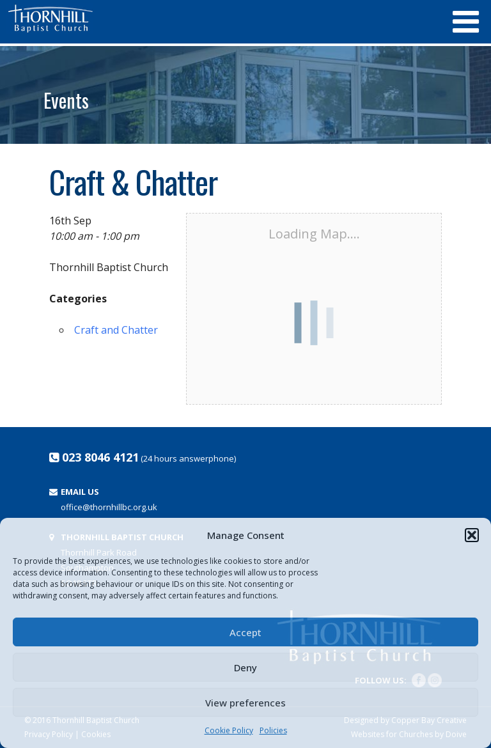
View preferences (245, 702)
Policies (273, 730)
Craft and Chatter (116, 330)
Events (66, 100)
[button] (471, 535)
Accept (245, 632)
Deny (245, 667)
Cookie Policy (229, 730)
